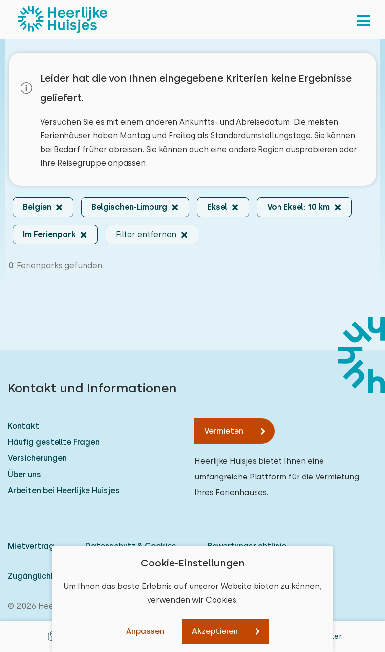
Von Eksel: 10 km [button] (298, 207)
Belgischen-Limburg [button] (129, 207)
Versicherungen (37, 458)
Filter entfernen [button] (146, 234)
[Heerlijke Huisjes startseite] (62, 19)
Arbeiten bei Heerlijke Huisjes (64, 490)
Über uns (24, 474)
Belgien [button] (37, 207)
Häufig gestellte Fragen (54, 442)
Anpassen (145, 631)
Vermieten (223, 430)
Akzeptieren (215, 631)
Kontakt (23, 426)
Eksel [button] (217, 207)
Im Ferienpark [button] (49, 234)
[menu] (363, 19)
